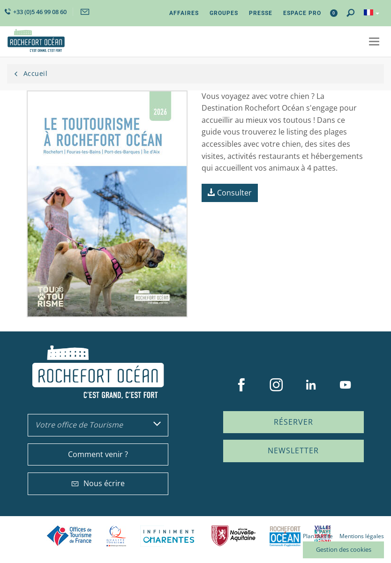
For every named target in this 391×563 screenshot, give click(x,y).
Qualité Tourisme (116, 536)
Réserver (293, 422)
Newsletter (293, 450)
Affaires (184, 13)
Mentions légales (361, 536)
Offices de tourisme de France (69, 536)
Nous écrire (98, 483)
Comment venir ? (98, 454)
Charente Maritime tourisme (168, 536)
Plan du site (318, 536)
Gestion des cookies (343, 549)
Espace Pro (302, 13)
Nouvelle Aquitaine (233, 536)
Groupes (224, 13)
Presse (260, 13)
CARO (285, 536)
